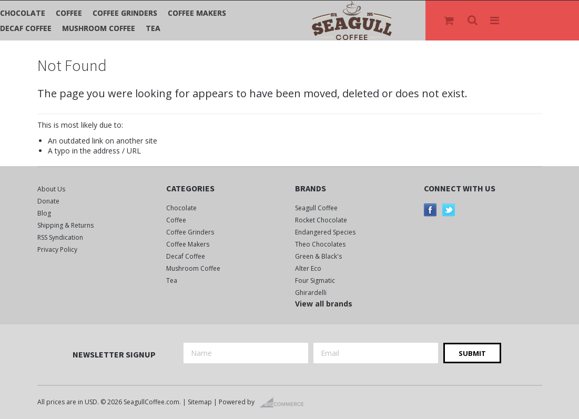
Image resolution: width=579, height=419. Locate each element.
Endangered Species (325, 232)
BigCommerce (285, 402)
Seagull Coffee (316, 207)
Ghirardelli (311, 292)
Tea (153, 28)
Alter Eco (308, 268)
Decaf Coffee (26, 28)
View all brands (323, 304)
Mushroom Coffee (98, 28)
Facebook (430, 210)
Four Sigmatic (315, 280)
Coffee (69, 13)
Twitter (448, 210)
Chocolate (22, 13)
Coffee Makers (197, 13)
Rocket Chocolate (321, 220)
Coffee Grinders (125, 13)
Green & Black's (318, 256)
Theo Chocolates (320, 244)
